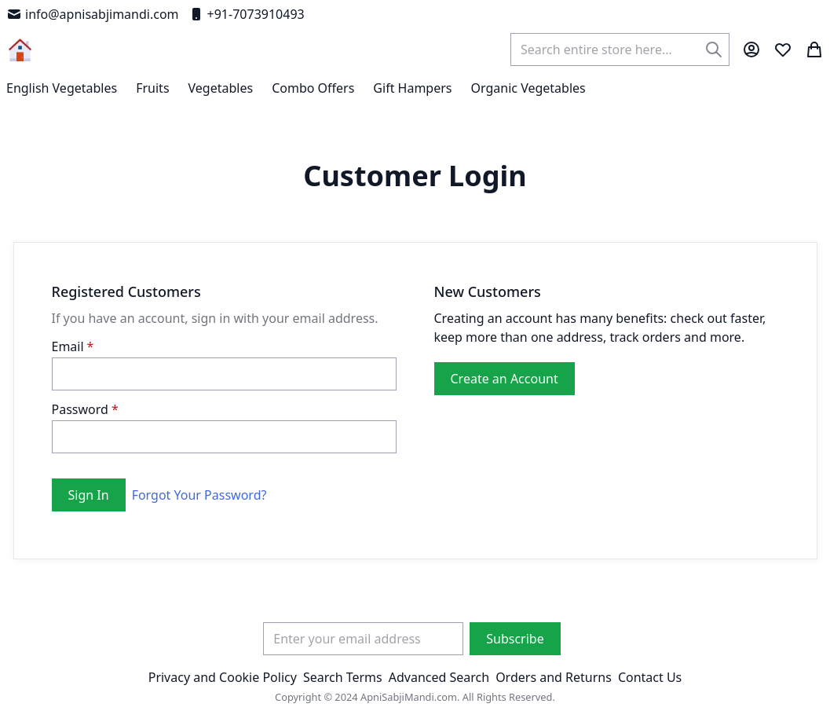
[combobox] (619, 49)
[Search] (713, 49)
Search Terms (342, 677)
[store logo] (20, 50)
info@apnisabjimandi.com (92, 14)
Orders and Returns (553, 677)
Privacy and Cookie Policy (222, 677)
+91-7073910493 (246, 14)
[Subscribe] (515, 638)
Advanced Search (439, 677)
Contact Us (650, 677)
